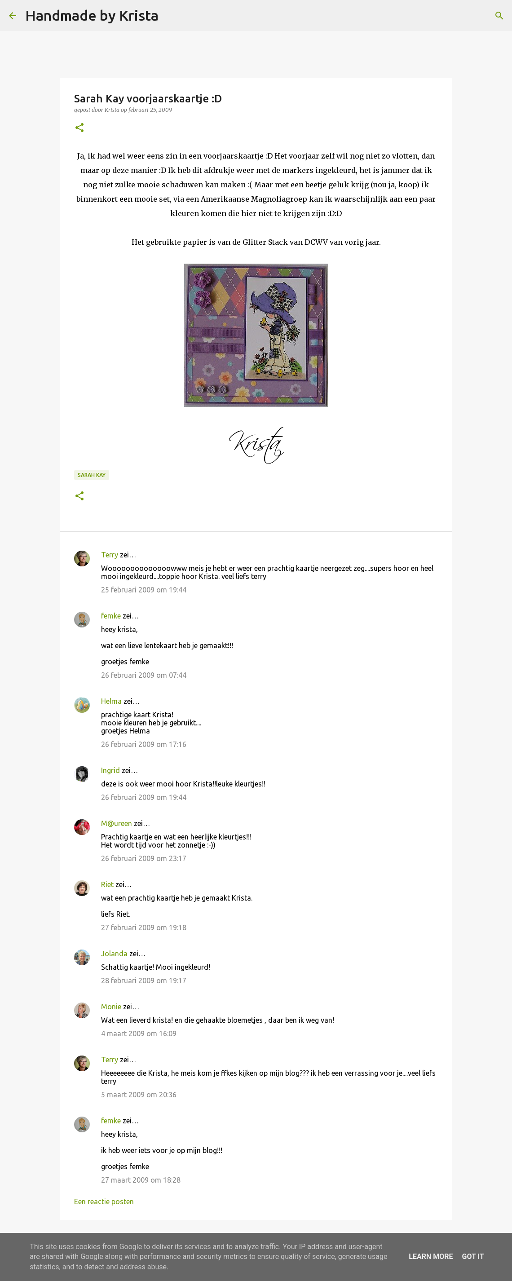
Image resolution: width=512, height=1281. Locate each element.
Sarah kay (92, 475)
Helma (111, 701)
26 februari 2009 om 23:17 (143, 858)
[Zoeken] (171, 16)
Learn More (431, 1256)
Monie (111, 1007)
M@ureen (116, 823)
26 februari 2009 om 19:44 (143, 797)
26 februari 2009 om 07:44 (143, 675)
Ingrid (110, 770)
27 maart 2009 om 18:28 (141, 1180)
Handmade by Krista (92, 15)
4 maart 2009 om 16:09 (139, 1033)
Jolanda (114, 954)
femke (111, 616)
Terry (109, 555)
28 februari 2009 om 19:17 (143, 980)
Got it (473, 1256)
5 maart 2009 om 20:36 (139, 1095)
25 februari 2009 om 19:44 (143, 590)
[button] (79, 128)
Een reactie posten (104, 1201)
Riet (107, 884)
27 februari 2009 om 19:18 (143, 927)
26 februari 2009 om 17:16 (143, 744)
